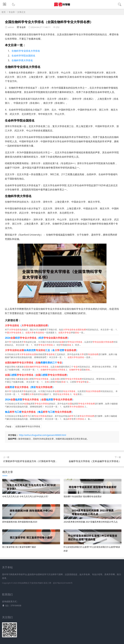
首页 (3, 12)
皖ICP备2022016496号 (63, 583)
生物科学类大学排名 (22, 60)
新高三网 (47, 583)
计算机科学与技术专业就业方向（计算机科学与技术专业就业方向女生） (41, 461)
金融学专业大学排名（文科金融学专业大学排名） (95, 461)
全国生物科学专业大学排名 (27, 426)
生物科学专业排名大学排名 (26, 50)
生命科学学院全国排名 (23, 55)
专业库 (12, 12)
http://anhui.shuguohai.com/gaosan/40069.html (42, 435)
